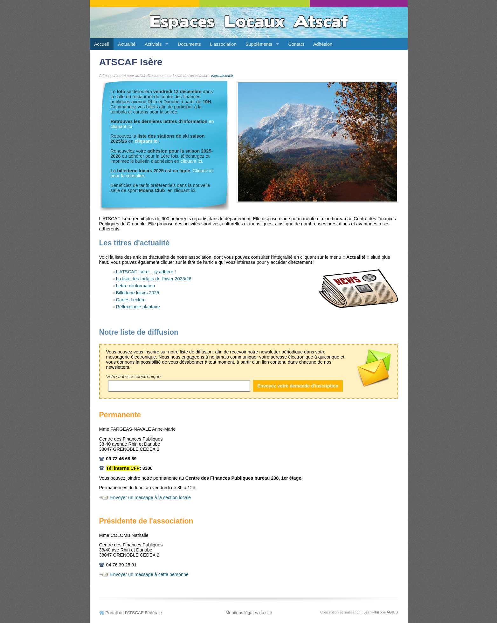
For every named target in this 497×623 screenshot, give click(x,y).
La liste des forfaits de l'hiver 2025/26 (153, 278)
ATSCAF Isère (130, 62)
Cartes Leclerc (131, 299)
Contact (296, 44)
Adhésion (322, 44)
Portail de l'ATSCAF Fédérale (134, 612)
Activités (153, 44)
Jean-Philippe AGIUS (380, 612)
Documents (189, 44)
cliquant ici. (192, 161)
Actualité (126, 44)
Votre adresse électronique (133, 376)
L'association (223, 44)
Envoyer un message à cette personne (149, 574)
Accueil (101, 44)
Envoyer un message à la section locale (150, 497)
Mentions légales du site (248, 612)
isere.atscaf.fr (222, 76)
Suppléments (258, 44)
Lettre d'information (135, 285)
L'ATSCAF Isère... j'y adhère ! (146, 271)
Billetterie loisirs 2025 (137, 292)
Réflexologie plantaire (138, 306)
